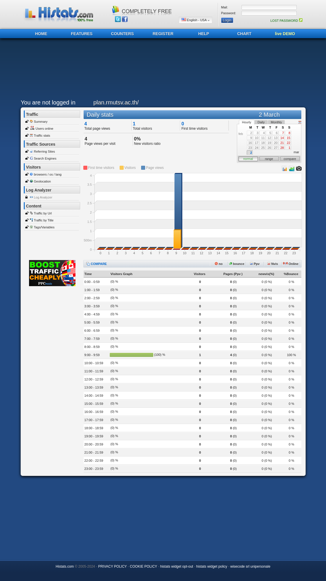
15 (288, 138)
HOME (41, 33)
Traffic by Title (44, 220)
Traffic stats (42, 135)
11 (263, 138)
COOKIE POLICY (143, 566)
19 (269, 143)
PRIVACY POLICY (112, 566)
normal (248, 158)
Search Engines (45, 158)
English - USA (195, 20)
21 (282, 143)
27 (276, 147)
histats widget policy (211, 566)
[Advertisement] (161, 70)
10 (256, 138)
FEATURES (81, 33)
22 (288, 143)
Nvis (272, 264)
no (219, 264)
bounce (236, 264)
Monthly (276, 122)
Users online (44, 128)
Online (290, 264)
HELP (203, 33)
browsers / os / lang (48, 174)
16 (250, 143)
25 (263, 147)
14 (282, 138)
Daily (260, 122)
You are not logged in (48, 102)
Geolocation (42, 181)
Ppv (255, 264)
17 (256, 143)
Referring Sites (44, 151)
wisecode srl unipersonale (250, 566)
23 (250, 147)
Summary (41, 121)
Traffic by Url (43, 213)
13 (276, 138)
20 (276, 143)
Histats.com (65, 566)
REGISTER (163, 33)
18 (263, 143)
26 (269, 147)
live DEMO (285, 33)
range (269, 158)
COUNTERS (122, 33)
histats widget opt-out (176, 566)
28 (282, 147)
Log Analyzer (43, 197)
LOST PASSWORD (286, 20)
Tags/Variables (44, 227)
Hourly (246, 122)
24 (256, 147)
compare (290, 158)
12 (269, 138)
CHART (244, 33)
